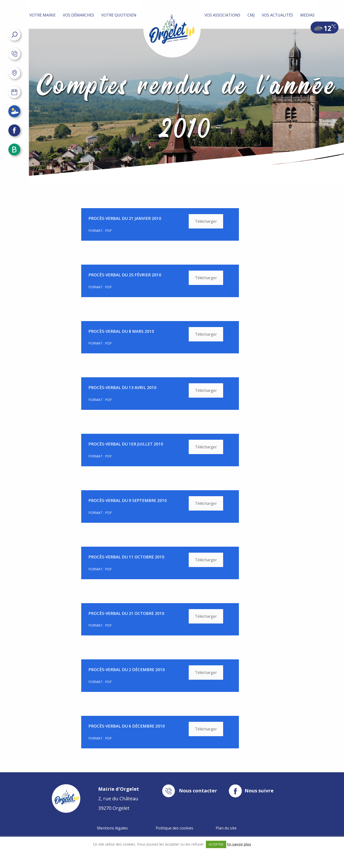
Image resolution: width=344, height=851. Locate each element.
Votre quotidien (118, 15)
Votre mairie (42, 15)
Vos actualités (277, 15)
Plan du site (226, 828)
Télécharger (206, 221)
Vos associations (222, 15)
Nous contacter (198, 791)
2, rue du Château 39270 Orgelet (118, 798)
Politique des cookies (174, 828)
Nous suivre (259, 791)
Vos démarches (78, 15)
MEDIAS (307, 15)
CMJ (251, 15)
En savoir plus (239, 844)
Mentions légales (112, 828)
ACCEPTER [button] (216, 844)
